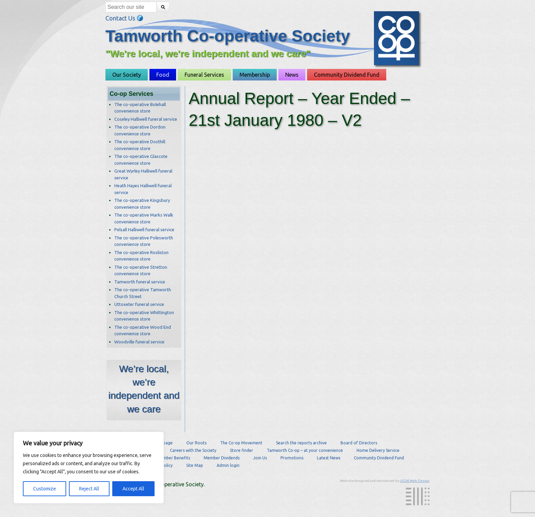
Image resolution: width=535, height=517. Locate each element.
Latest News (328, 458)
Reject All (89, 488)
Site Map (194, 465)
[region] (89, 467)
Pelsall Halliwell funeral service (144, 229)
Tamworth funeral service (139, 281)
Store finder (241, 450)
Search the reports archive (301, 443)
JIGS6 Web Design (415, 481)
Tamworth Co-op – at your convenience (305, 450)
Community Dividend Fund (346, 75)
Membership (255, 75)
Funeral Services (204, 75)
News (292, 75)
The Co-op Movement (241, 443)
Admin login (228, 465)
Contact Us (124, 18)
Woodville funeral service (139, 341)
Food (162, 75)
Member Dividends (222, 458)
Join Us (260, 458)
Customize (44, 488)
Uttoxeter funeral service (139, 304)
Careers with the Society (193, 450)
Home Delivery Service (378, 450)
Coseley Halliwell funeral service (145, 119)
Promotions (291, 458)
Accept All (133, 488)
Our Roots (196, 443)
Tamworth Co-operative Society (227, 36)
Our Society (126, 75)
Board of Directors (359, 443)
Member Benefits (173, 458)
